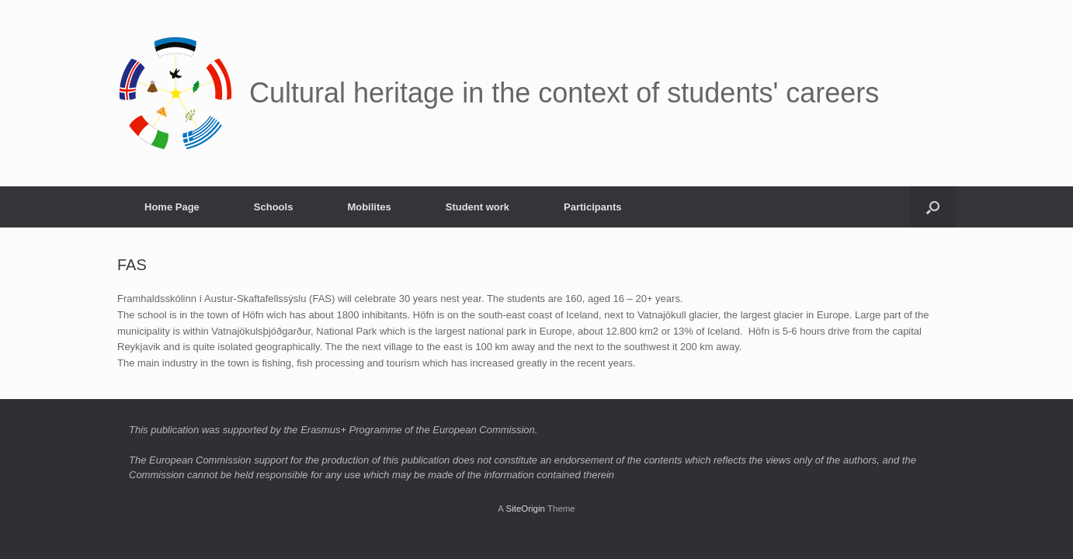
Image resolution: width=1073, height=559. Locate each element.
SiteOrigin (525, 508)
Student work (477, 207)
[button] (933, 206)
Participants (592, 207)
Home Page (172, 207)
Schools (273, 207)
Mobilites (369, 207)
